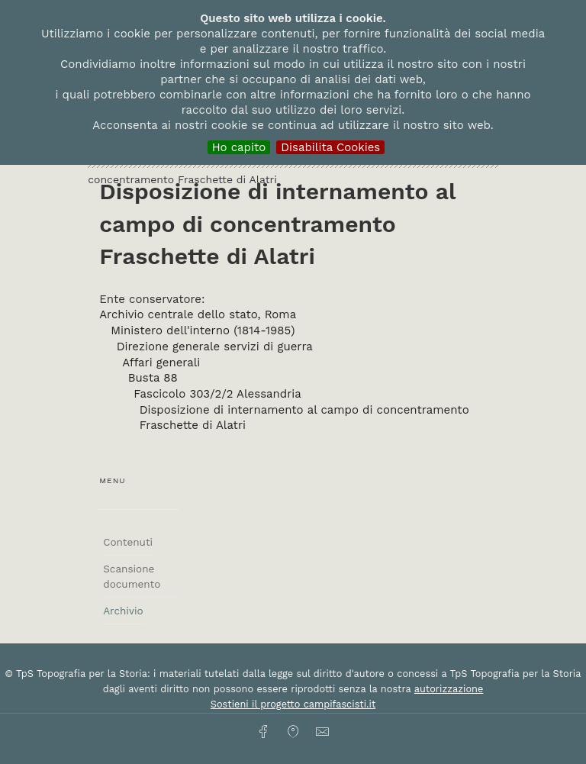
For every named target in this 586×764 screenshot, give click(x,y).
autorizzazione (449, 689)
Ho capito (239, 147)
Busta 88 (153, 378)
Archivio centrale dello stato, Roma (197, 314)
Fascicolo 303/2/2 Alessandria (217, 394)
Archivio (123, 610)
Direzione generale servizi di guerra (215, 346)
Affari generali (161, 362)
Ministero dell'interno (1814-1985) (203, 330)
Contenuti (128, 542)
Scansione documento (131, 576)
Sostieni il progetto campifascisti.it (293, 704)
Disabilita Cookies (330, 147)
